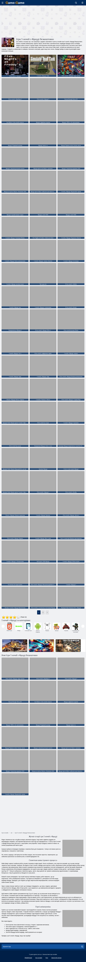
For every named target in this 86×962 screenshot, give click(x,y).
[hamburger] (2, 2)
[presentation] (3, 626)
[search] (82, 946)
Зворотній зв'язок (56, 958)
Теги (46, 958)
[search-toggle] (76, 3)
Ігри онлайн (38, 958)
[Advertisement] (22, 21)
